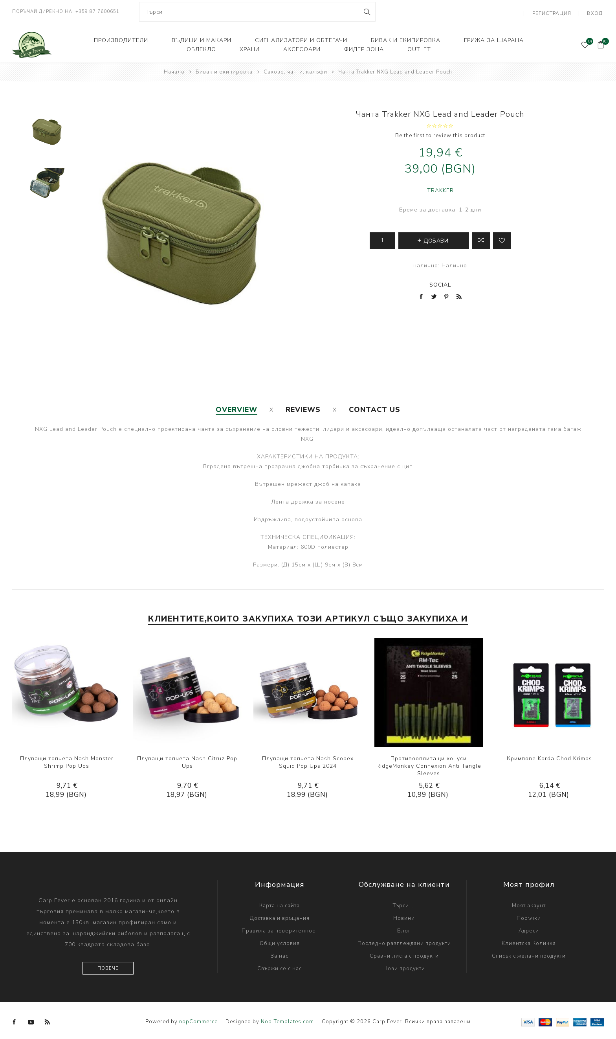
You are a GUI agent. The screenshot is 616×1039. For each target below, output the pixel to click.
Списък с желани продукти (529, 952)
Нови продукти (404, 965)
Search (366, 12)
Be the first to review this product (440, 132)
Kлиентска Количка (529, 940)
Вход (596, 12)
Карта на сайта (279, 902)
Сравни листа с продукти (404, 952)
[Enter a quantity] (382, 237)
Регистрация (555, 12)
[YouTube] (31, 1019)
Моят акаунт (529, 902)
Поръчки (529, 915)
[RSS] (47, 1019)
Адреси (529, 927)
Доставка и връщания (280, 915)
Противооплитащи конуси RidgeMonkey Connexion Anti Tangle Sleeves (428, 763)
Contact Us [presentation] (374, 406)
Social (440, 281)
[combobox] (257, 12)
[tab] (236, 406)
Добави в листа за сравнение (481, 237)
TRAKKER (440, 187)
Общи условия (280, 940)
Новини (404, 915)
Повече (108, 965)
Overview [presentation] (236, 406)
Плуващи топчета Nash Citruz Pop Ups (187, 759)
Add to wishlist (502, 237)
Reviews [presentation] (303, 406)
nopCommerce (198, 1018)
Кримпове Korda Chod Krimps (549, 755)
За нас (279, 952)
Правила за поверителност (279, 927)
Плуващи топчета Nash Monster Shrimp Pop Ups (67, 759)
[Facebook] (14, 1019)
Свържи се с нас (279, 965)
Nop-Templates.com (287, 1018)
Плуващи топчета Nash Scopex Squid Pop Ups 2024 (308, 759)
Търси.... (404, 902)
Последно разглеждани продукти (404, 940)
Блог (404, 927)
